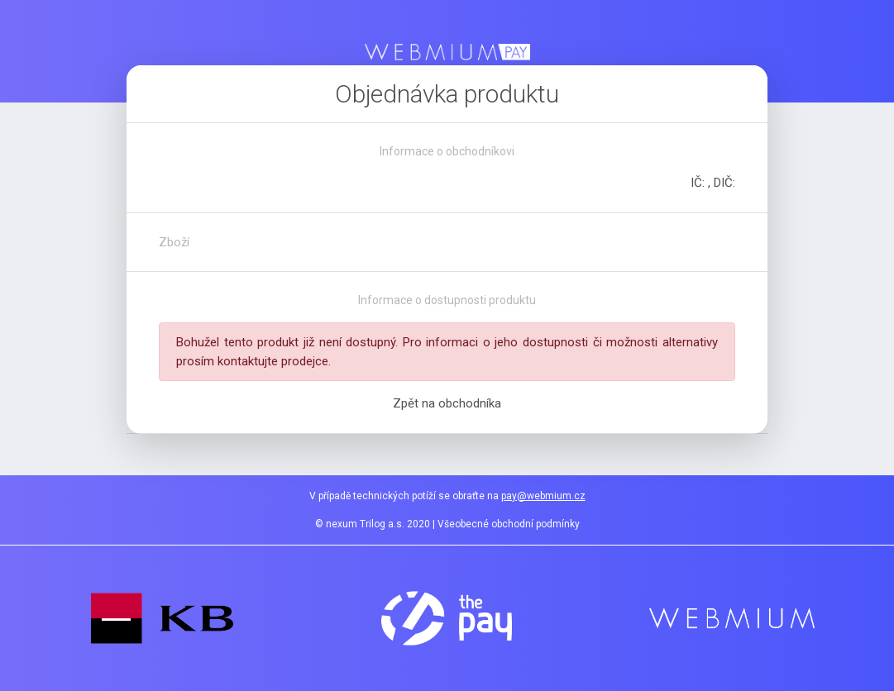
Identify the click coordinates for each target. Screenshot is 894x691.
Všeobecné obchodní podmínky (508, 524)
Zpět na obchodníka (447, 403)
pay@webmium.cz (543, 496)
